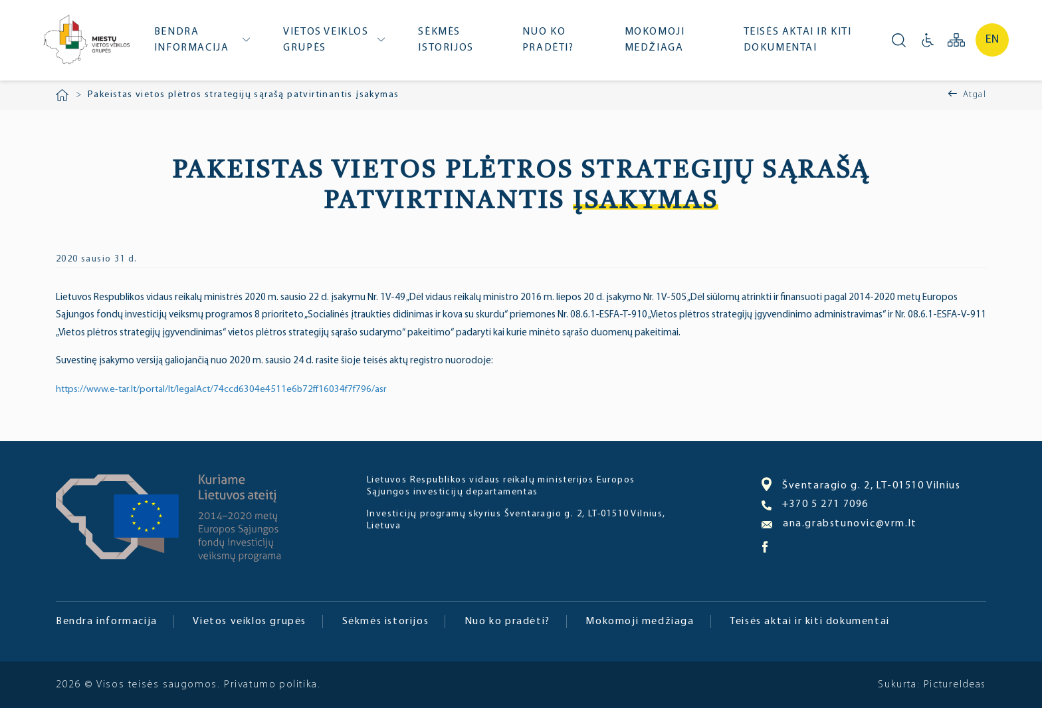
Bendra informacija (198, 43)
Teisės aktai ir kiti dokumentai (799, 43)
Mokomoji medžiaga (657, 43)
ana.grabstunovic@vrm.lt (839, 529)
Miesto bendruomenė (88, 44)
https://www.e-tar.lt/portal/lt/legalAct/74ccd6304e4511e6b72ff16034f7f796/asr (226, 396)
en (992, 43)
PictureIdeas (954, 690)
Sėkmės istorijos (450, 43)
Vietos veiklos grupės (331, 43)
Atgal (974, 101)
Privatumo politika (271, 690)
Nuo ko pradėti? (551, 43)
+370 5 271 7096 (815, 511)
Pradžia (62, 101)
